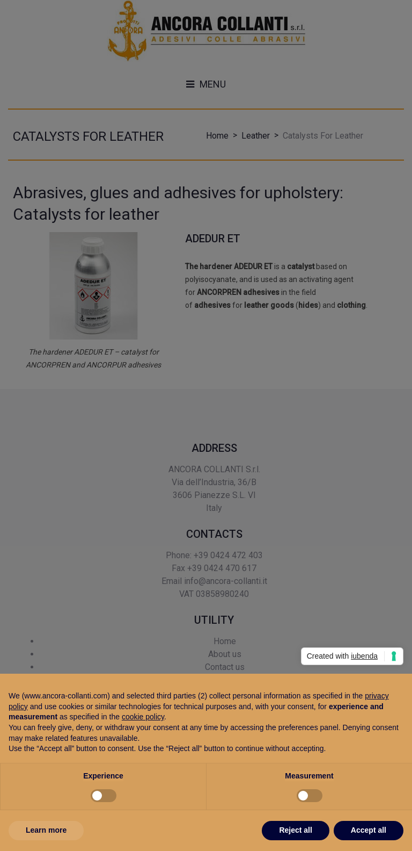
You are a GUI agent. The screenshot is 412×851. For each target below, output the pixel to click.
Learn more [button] (46, 830)
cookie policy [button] (143, 716)
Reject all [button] (295, 830)
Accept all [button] (368, 830)
